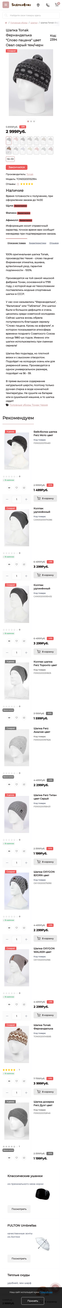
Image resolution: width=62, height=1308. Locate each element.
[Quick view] (9, 487)
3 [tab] (34, 121)
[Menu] (5, 4)
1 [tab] (28, 121)
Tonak (29, 174)
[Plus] (26, 499)
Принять (32, 1300)
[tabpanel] (31, 82)
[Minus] (7, 499)
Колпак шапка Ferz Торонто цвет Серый (45, 665)
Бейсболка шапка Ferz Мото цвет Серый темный (45, 435)
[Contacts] (47, 5)
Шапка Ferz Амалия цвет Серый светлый (44, 732)
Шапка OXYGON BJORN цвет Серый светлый (44, 875)
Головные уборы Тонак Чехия (29, 405)
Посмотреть (19, 1209)
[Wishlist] (16, 487)
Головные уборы (18, 22)
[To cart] (45, 498)
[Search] (6, 15)
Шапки (34, 22)
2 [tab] (31, 121)
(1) (18, 184)
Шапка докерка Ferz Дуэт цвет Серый (44, 1105)
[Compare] (24, 487)
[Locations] (38, 5)
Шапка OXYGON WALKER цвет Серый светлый (44, 952)
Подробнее (46, 1292)
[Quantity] (17, 499)
